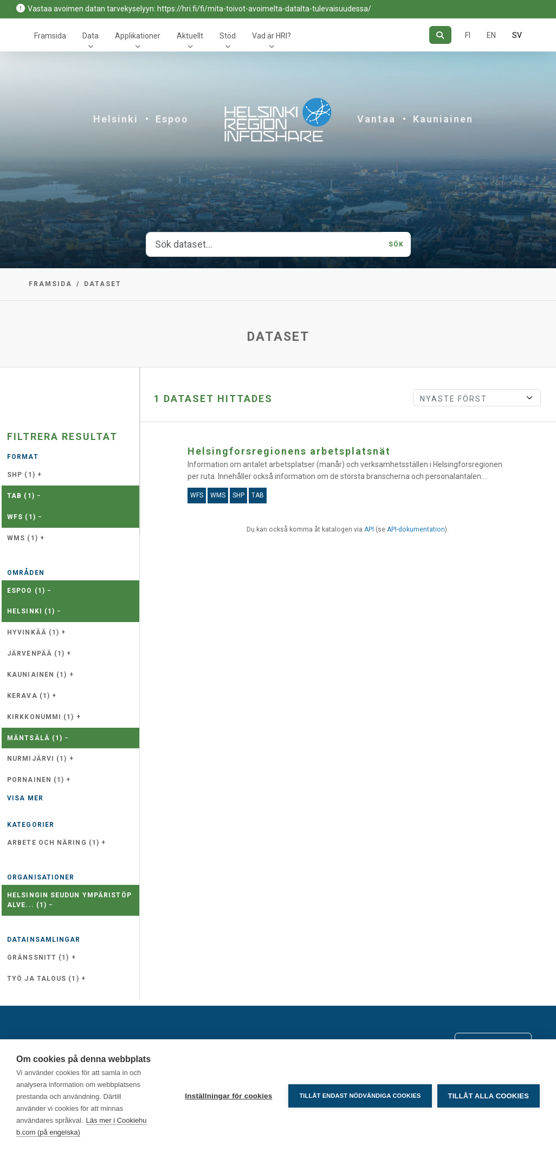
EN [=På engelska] (491, 35)
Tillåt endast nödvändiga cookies (360, 1095)
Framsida (50, 35)
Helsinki (115, 119)
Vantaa (376, 119)
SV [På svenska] (517, 35)
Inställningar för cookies (228, 1096)
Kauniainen (443, 119)
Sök (396, 244)
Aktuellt (190, 35)
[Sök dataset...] (264, 244)
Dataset (102, 284)
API (369, 529)
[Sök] (440, 35)
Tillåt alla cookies (488, 1096)
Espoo (172, 119)
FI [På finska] (467, 35)
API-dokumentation (416, 529)
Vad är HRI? (271, 35)
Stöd (227, 35)
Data (90, 35)
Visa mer (25, 798)
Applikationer (137, 35)
